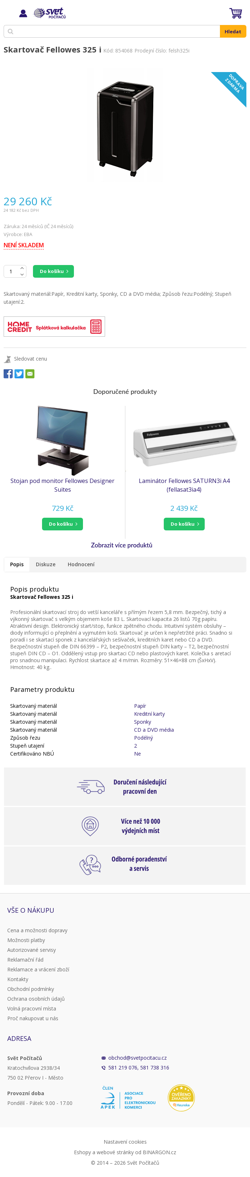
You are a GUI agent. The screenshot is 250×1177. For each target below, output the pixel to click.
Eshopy (82, 1152)
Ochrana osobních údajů (36, 998)
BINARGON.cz (159, 1152)
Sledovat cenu (30, 358)
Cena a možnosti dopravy (37, 930)
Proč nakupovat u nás (32, 1018)
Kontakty (17, 979)
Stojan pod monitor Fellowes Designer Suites (62, 485)
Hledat (233, 31)
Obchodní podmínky (30, 988)
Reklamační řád (25, 959)
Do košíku (52, 271)
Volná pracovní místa (31, 1008)
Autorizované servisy (31, 949)
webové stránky (115, 1152)
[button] (62, 524)
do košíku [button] (61, 524)
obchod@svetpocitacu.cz (137, 1057)
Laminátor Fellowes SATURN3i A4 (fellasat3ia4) (184, 485)
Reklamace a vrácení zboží (38, 969)
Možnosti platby (26, 940)
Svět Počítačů (49, 13)
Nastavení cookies (125, 1141)
